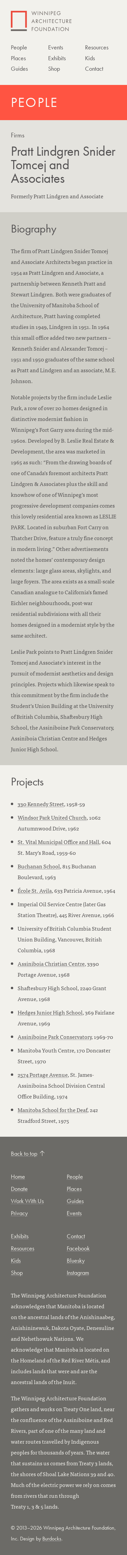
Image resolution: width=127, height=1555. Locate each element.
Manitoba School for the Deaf (52, 1109)
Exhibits (57, 58)
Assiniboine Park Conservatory (54, 1036)
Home (18, 1176)
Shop (54, 68)
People (19, 47)
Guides (19, 68)
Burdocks (51, 1538)
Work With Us (27, 1201)
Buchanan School (39, 866)
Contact (94, 68)
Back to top (28, 1153)
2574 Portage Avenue (43, 1074)
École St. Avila (35, 890)
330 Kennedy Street (41, 803)
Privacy (19, 1213)
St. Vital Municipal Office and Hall (58, 841)
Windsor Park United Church (52, 817)
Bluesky (76, 1260)
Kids (90, 58)
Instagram (78, 1272)
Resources (96, 47)
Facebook (78, 1248)
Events (55, 47)
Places (18, 58)
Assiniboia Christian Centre (51, 963)
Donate (19, 1189)
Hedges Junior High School (50, 1012)
